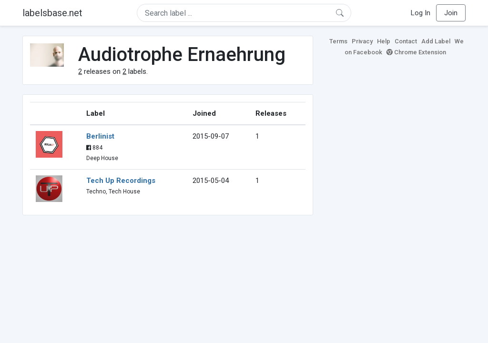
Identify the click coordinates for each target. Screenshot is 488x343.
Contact (406, 41)
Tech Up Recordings (120, 180)
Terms (338, 41)
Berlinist (100, 136)
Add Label (435, 41)
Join (451, 13)
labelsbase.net (52, 13)
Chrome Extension (416, 52)
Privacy (362, 41)
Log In (420, 13)
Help (383, 41)
